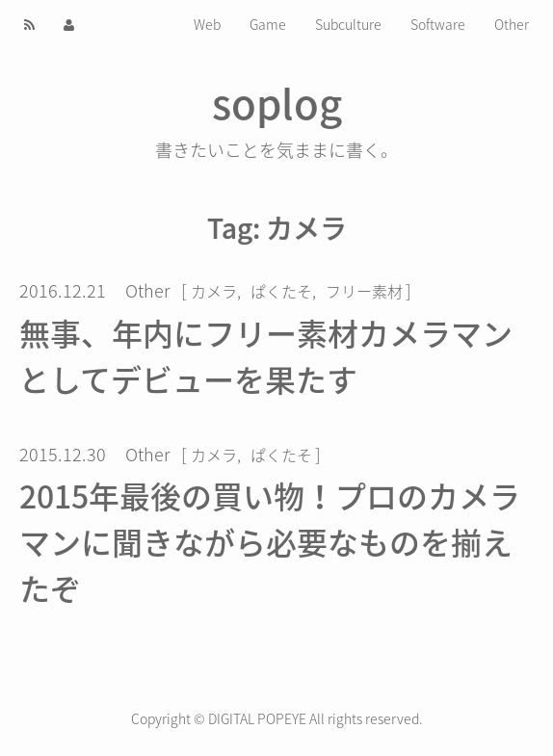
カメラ (214, 290)
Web (207, 24)
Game (268, 24)
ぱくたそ (281, 290)
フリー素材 (364, 290)
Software (437, 24)
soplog (277, 102)
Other (511, 24)
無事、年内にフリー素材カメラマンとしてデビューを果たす (266, 356)
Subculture (348, 24)
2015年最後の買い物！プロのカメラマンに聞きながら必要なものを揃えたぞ (269, 542)
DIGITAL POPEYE (257, 718)
